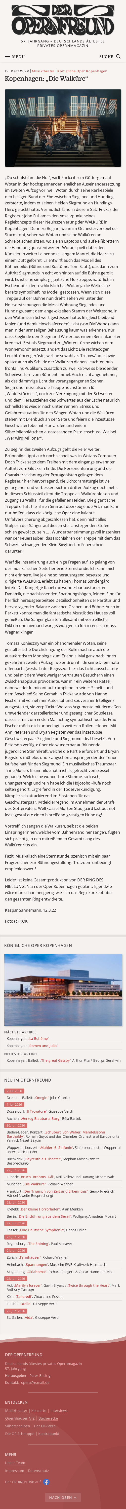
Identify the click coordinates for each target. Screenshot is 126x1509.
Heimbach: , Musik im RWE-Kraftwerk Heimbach (56, 1265)
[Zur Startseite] (63, 20)
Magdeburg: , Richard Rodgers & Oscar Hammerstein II (61, 1272)
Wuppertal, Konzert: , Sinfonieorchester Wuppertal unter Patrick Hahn (64, 1150)
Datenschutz (38, 1471)
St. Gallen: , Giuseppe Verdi (33, 1318)
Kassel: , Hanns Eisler (46, 1230)
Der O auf (23, 1481)
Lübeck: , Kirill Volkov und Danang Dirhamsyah (60, 1177)
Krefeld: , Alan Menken (45, 1209)
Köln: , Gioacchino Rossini (35, 1297)
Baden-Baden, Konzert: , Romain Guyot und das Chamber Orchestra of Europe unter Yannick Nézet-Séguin (64, 1136)
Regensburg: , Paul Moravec (40, 1244)
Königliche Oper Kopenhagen (82, 71)
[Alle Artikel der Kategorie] (63, 990)
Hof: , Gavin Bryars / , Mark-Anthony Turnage (64, 1287)
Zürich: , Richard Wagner (37, 1257)
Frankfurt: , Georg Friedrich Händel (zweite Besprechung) (60, 1193)
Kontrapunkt (48, 1434)
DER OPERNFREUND (23, 1355)
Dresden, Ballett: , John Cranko (38, 1098)
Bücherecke (48, 1418)
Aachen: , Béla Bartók (44, 1119)
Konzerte (38, 1411)
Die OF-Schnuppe (19, 1434)
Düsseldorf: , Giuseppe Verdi (40, 1111)
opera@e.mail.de (35, 1382)
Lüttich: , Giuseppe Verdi (32, 1304)
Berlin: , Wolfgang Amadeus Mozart (61, 1216)
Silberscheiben (17, 1426)
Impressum (14, 1471)
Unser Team (15, 1462)
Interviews (59, 1411)
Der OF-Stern (45, 1426)
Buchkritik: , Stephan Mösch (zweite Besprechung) (53, 1161)
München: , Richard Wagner (40, 1184)
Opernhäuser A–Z (20, 1418)
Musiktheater (43, 71)
